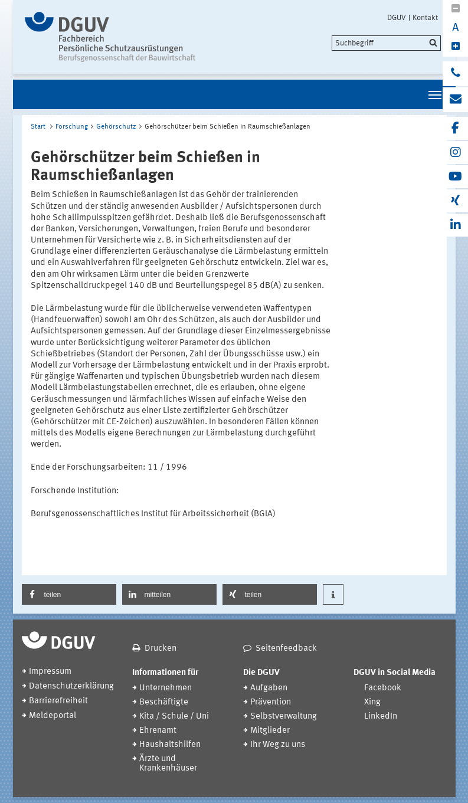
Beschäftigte (163, 702)
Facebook (382, 688)
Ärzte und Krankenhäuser (168, 764)
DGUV (396, 18)
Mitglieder (270, 730)
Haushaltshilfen (170, 744)
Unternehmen (165, 688)
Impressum (50, 671)
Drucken (160, 648)
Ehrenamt (157, 730)
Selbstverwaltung (283, 716)
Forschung (71, 126)
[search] (386, 43)
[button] (69, 594)
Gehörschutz (116, 126)
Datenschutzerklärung (71, 686)
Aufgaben (268, 688)
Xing (372, 702)
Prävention (270, 702)
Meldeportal (52, 716)
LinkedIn (380, 716)
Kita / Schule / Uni (174, 716)
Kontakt (425, 18)
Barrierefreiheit (58, 701)
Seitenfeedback (286, 648)
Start (38, 126)
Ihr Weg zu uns (277, 744)
